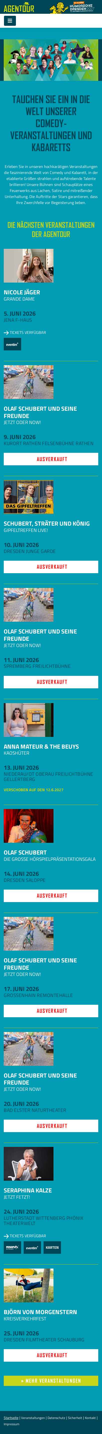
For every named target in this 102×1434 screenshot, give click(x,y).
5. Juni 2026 (20, 313)
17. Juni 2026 (21, 988)
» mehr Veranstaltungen (51, 1381)
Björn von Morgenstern (40, 1311)
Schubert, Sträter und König (47, 523)
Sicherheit (75, 1417)
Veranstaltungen (33, 1417)
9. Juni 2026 (20, 436)
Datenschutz (56, 1417)
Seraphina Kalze (28, 1190)
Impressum (11, 1423)
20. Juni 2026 (21, 1103)
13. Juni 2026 (21, 767)
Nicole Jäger (22, 292)
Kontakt (90, 1417)
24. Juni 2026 (21, 1211)
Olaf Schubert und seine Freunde (40, 412)
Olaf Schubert (25, 852)
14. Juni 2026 (21, 873)
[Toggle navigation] (10, 21)
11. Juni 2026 (21, 659)
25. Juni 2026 (21, 1333)
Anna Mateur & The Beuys (41, 746)
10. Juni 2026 (21, 544)
